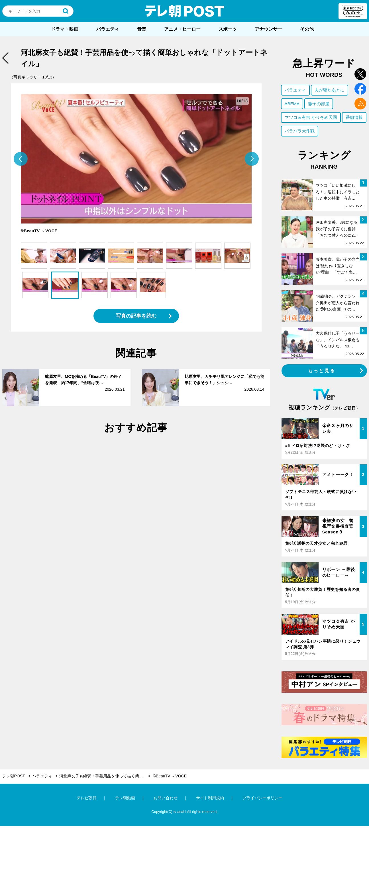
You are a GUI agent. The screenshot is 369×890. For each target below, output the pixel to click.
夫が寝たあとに (329, 90)
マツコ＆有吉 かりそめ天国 (311, 117)
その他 (307, 29)
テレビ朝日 (87, 798)
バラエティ (107, 29)
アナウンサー (268, 29)
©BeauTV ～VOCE (170, 776)
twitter (360, 74)
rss (360, 103)
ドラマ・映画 (64, 29)
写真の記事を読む (136, 316)
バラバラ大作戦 (300, 131)
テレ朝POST (184, 11)
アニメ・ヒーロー (182, 29)
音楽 (141, 29)
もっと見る (321, 370)
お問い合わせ (166, 798)
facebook (360, 89)
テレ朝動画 (125, 798)
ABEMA (292, 103)
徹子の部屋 (318, 103)
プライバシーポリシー (262, 798)
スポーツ (228, 29)
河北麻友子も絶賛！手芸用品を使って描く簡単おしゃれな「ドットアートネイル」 (104, 776)
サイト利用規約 (210, 798)
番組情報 (354, 117)
